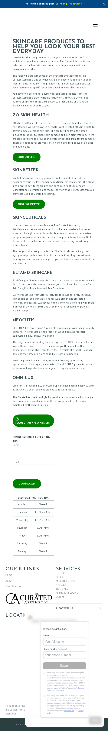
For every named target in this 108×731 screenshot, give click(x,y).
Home (8, 575)
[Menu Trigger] (95, 26)
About (8, 580)
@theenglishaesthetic (69, 3)
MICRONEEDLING (65, 581)
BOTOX (60, 573)
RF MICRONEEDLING (67, 592)
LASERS (60, 596)
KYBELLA (61, 584)
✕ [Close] (104, 3)
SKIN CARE (62, 588)
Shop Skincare (13, 586)
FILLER (59, 577)
